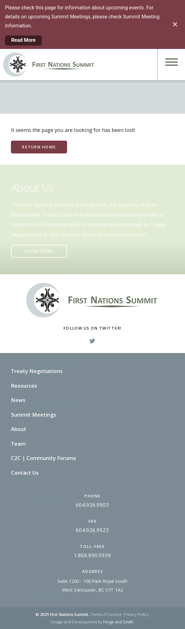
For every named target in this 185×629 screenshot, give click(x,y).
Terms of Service (106, 614)
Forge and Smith (118, 622)
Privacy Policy (136, 614)
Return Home (39, 147)
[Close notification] (175, 24)
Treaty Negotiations (37, 371)
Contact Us (25, 472)
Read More (23, 40)
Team (18, 443)
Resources (24, 385)
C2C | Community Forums (43, 458)
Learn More (39, 251)
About (18, 429)
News (18, 400)
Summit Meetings (33, 414)
